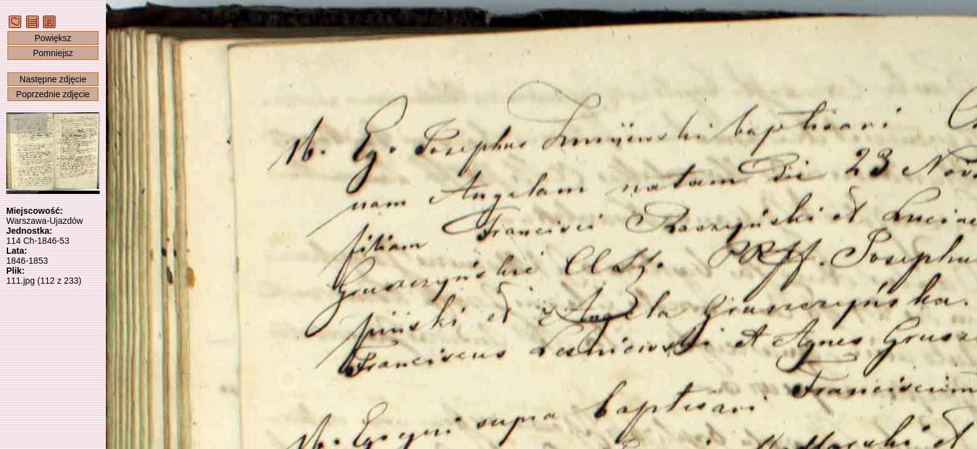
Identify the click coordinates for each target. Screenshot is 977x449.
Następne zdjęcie (52, 79)
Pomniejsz (53, 53)
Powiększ (52, 38)
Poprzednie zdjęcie (53, 94)
